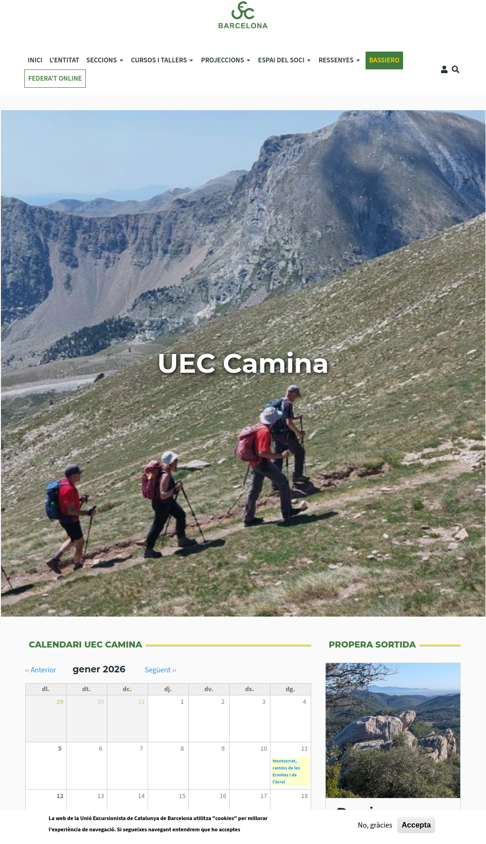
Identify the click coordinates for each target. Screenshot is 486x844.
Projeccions (223, 62)
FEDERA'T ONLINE (55, 78)
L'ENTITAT (64, 60)
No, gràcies (375, 827)
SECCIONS (102, 62)
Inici (35, 60)
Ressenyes (337, 62)
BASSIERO (384, 60)
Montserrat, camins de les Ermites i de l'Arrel (286, 771)
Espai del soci (282, 62)
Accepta (416, 827)
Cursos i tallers (160, 62)
